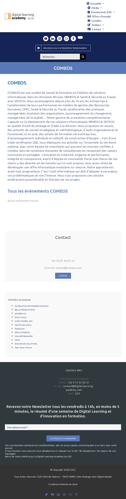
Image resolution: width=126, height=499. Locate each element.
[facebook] (73, 38)
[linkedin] (52, 38)
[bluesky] (46, 494)
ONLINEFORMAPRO (24, 336)
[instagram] (59, 38)
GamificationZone (23, 324)
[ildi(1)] (33, 376)
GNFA (17, 340)
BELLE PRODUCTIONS (25, 309)
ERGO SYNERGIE (22, 332)
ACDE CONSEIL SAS (23, 321)
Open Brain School (23, 347)
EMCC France (21, 317)
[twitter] (80, 37)
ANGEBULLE (20, 313)
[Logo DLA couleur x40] (19, 14)
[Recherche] (83, 57)
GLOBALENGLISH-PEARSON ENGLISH (31, 306)
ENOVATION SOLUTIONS (26, 343)
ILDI (77, 393)
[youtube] (45, 38)
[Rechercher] (60, 57)
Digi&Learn (20, 328)
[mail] (66, 38)
